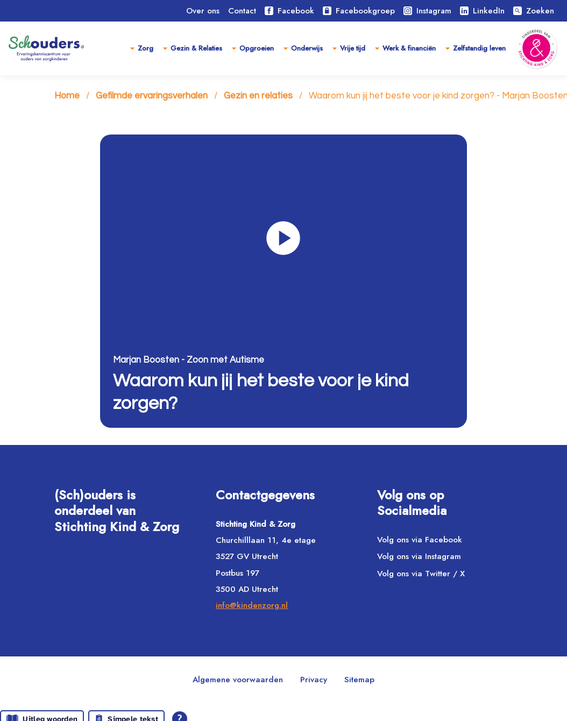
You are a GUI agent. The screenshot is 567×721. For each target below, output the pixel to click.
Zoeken (533, 11)
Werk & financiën (409, 48)
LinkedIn (482, 11)
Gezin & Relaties (196, 48)
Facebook (289, 11)
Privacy (313, 679)
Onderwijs (307, 48)
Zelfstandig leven (479, 48)
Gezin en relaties (258, 96)
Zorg (145, 48)
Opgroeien (256, 48)
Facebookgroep (359, 11)
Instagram (427, 11)
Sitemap (359, 679)
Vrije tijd (352, 48)
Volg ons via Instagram (419, 556)
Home (67, 96)
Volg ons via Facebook (419, 540)
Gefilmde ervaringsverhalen (152, 96)
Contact (242, 11)
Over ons (202, 11)
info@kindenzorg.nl (252, 605)
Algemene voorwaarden (238, 679)
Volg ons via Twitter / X (421, 573)
